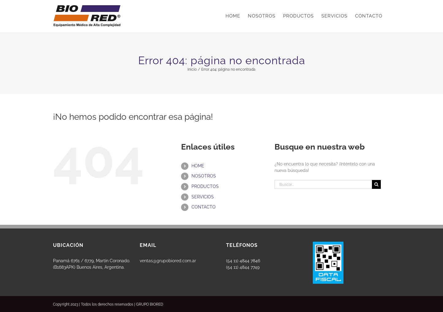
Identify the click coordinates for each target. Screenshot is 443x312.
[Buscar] (376, 184)
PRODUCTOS (205, 186)
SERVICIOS (202, 196)
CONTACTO (203, 207)
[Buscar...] (323, 184)
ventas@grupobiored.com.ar (168, 260)
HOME (197, 165)
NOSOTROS (203, 176)
